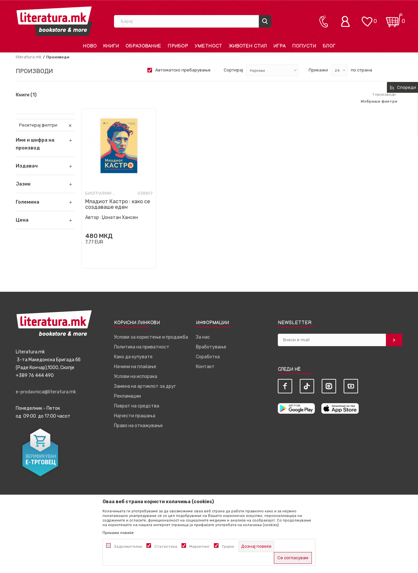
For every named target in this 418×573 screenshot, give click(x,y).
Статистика (165, 546)
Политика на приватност (141, 347)
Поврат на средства (136, 406)
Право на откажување (138, 425)
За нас (203, 337)
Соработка (208, 357)
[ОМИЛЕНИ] (367, 18)
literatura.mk (29, 56)
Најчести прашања (134, 416)
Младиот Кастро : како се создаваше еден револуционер (117, 207)
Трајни (228, 546)
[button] (45, 166)
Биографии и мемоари (101, 193)
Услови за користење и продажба (151, 337)
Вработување (211, 347)
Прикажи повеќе (118, 533)
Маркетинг (199, 546)
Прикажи (318, 70)
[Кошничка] (394, 18)
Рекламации (127, 396)
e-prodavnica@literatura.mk (46, 392)
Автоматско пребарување (183, 70)
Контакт (205, 366)
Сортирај (233, 70)
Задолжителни (128, 546)
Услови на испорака (135, 376)
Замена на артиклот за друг (145, 386)
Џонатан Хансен (120, 217)
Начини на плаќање (135, 366)
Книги (26, 95)
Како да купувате (133, 357)
